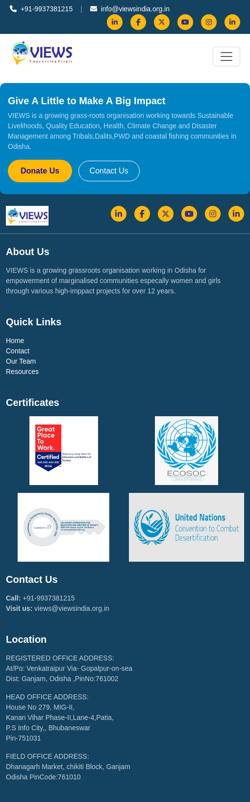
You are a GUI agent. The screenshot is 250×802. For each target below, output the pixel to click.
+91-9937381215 (41, 9)
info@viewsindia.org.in (130, 9)
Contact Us (109, 171)
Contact (17, 351)
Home (15, 340)
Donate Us (40, 171)
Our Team (21, 361)
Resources (22, 371)
